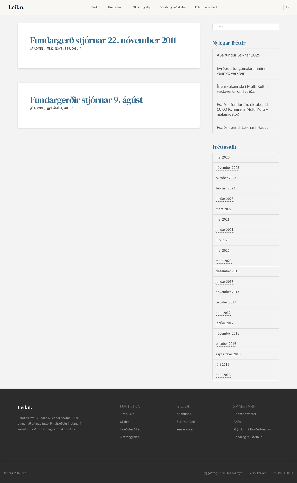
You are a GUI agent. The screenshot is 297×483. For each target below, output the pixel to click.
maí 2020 (223, 250)
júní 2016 (222, 364)
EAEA (237, 422)
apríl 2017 (223, 312)
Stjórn (124, 422)
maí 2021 (223, 219)
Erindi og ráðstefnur (247, 437)
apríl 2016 (223, 374)
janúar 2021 (224, 229)
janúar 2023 (224, 198)
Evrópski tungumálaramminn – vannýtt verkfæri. (243, 70)
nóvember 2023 (227, 167)
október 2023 (226, 178)
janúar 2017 (224, 323)
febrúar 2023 (225, 188)
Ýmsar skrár (185, 429)
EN (287, 7)
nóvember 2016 (227, 333)
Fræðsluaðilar (130, 429)
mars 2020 (224, 260)
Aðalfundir (184, 414)
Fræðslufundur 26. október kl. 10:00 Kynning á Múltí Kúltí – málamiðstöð (243, 109)
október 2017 (226, 302)
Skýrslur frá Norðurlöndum (252, 429)
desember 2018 (227, 271)
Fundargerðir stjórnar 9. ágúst (86, 99)
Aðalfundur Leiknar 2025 (238, 55)
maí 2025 (223, 157)
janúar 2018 (224, 281)
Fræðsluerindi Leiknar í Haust (242, 127)
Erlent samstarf (244, 414)
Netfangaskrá (130, 437)
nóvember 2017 (227, 292)
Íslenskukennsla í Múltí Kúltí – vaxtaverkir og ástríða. (243, 88)
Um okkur (127, 414)
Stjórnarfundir (187, 422)
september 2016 (228, 354)
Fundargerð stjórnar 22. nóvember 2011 (103, 40)
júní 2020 (222, 240)
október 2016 (226, 343)
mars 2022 (224, 209)
